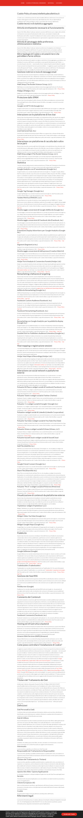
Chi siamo (59, 3)
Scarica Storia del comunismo (36, 3)
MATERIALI (51, 3)
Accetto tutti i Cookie (69, 814)
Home (22, 3)
